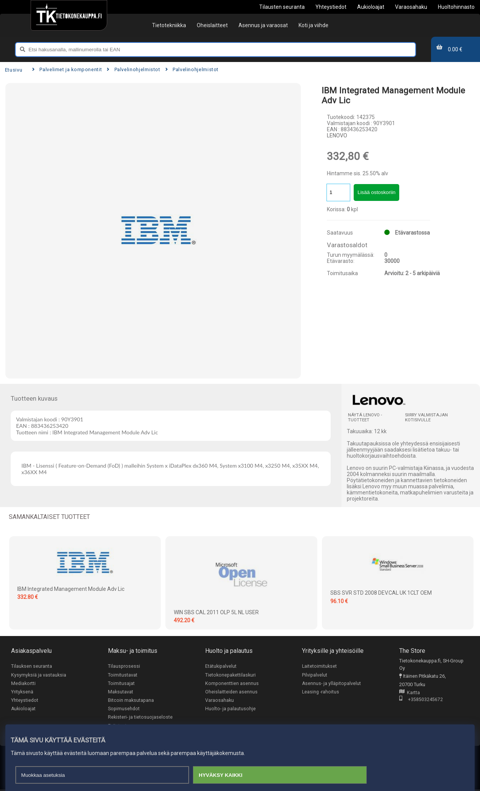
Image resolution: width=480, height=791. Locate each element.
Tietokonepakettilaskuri (230, 675)
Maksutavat (120, 692)
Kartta (409, 692)
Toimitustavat (122, 675)
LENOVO (337, 135)
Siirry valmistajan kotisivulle (426, 417)
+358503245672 (421, 700)
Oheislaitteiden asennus (231, 692)
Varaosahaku (219, 701)
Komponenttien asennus (232, 684)
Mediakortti (23, 684)
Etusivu (13, 70)
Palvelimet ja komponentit (67, 69)
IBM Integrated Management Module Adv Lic (70, 589)
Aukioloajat (23, 710)
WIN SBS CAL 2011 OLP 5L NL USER (216, 612)
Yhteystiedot (24, 701)
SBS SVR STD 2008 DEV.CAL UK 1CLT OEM (381, 593)
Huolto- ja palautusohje (230, 710)
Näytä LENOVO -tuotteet (365, 417)
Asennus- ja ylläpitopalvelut (331, 684)
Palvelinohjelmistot (133, 69)
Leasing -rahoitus (321, 692)
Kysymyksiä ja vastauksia (38, 675)
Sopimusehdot (124, 710)
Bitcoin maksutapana (131, 701)
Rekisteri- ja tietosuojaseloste (140, 718)
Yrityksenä (22, 692)
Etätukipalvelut (221, 666)
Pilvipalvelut (314, 675)
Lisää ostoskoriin (376, 192)
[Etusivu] (69, 15)
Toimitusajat (121, 684)
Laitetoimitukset (319, 666)
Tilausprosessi (124, 666)
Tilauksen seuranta (31, 666)
